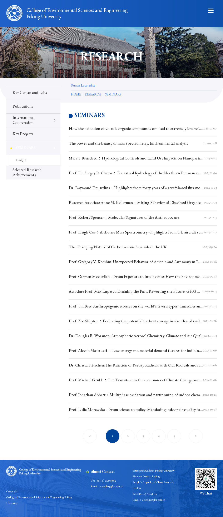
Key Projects (23, 134)
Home (76, 95)
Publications (23, 107)
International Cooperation (24, 120)
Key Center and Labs (30, 93)
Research (93, 95)
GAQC (21, 160)
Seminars (113, 95)
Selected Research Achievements (27, 172)
